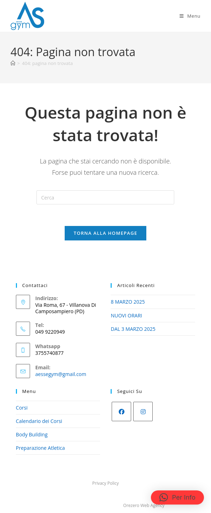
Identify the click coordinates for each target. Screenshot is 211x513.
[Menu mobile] (190, 16)
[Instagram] (143, 411)
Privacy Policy (105, 483)
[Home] (13, 63)
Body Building (32, 434)
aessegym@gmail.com (60, 374)
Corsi (22, 407)
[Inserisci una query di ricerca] (105, 197)
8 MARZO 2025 (128, 301)
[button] (177, 497)
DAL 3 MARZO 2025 (133, 329)
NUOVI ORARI (126, 315)
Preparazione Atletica (40, 448)
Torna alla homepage (105, 233)
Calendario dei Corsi (39, 421)
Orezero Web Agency (144, 505)
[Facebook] (121, 411)
